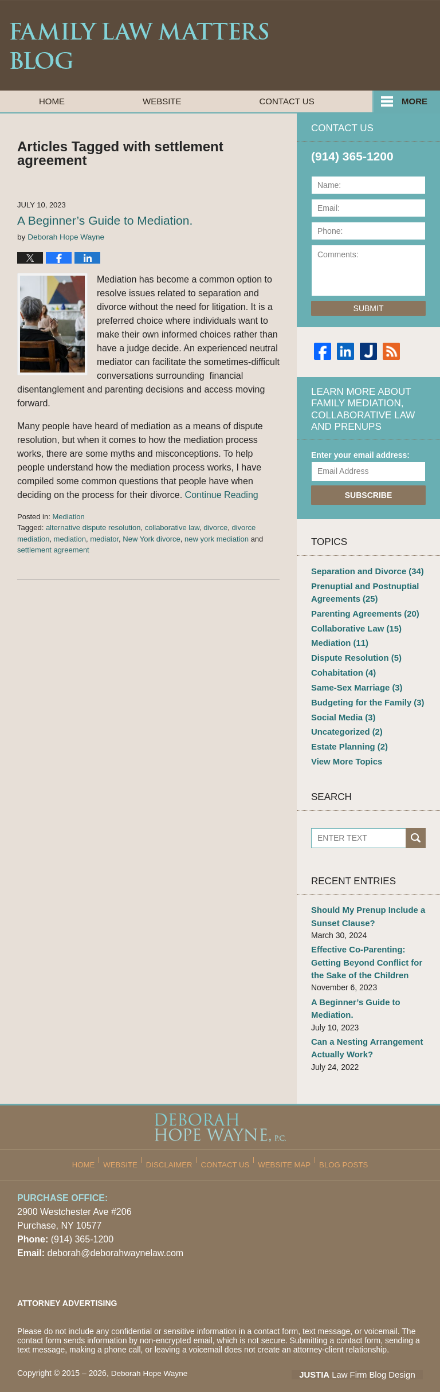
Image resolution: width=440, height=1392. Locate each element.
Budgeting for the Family (364, 695)
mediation (70, 539)
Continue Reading (221, 495)
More (414, 101)
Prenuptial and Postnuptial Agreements (361, 590)
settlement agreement (53, 550)
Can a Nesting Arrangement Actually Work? (364, 1031)
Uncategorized (344, 723)
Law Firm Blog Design (368, 1357)
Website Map (283, 1143)
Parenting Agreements (362, 610)
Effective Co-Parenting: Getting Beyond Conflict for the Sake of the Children (363, 949)
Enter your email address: (360, 455)
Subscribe (368, 495)
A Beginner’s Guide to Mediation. (104, 220)
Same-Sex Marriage (354, 680)
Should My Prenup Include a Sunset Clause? (364, 905)
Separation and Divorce (364, 570)
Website (162, 101)
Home (52, 101)
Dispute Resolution (353, 652)
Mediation (68, 516)
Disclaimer (174, 1143)
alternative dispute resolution (93, 527)
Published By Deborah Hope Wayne (362, 44)
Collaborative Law (353, 624)
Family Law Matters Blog (139, 45)
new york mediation (216, 539)
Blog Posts (339, 1143)
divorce (215, 527)
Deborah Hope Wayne (150, 1355)
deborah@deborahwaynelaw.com (115, 1236)
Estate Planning (347, 737)
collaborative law (172, 527)
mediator (104, 539)
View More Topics (344, 751)
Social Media (341, 708)
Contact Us (287, 101)
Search (416, 827)
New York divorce (151, 539)
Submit (368, 308)
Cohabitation (341, 667)
